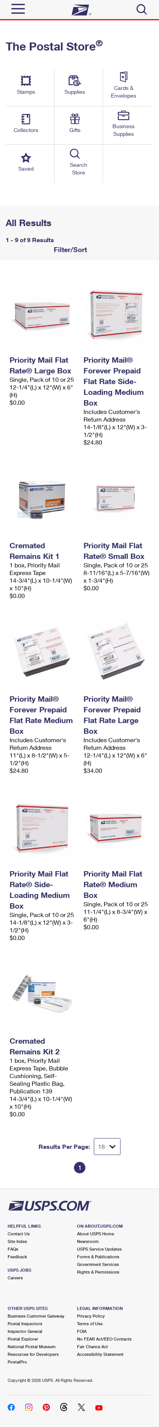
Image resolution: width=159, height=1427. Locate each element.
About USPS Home (95, 1233)
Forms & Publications (98, 1256)
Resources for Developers (33, 1354)
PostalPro (17, 1361)
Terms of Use (90, 1323)
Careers (15, 1277)
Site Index (17, 1241)
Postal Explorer (23, 1338)
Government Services (98, 1264)
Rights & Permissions (98, 1271)
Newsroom (88, 1241)
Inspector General (25, 1331)
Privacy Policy (91, 1315)
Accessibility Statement (100, 1354)
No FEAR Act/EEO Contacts (104, 1338)
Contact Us (19, 1233)
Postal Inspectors (25, 1323)
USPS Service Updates (99, 1248)
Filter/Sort (69, 249)
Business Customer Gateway (36, 1315)
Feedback (17, 1256)
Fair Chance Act (92, 1346)
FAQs (13, 1248)
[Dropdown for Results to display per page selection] (107, 1146)
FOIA (82, 1331)
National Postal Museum (32, 1346)
